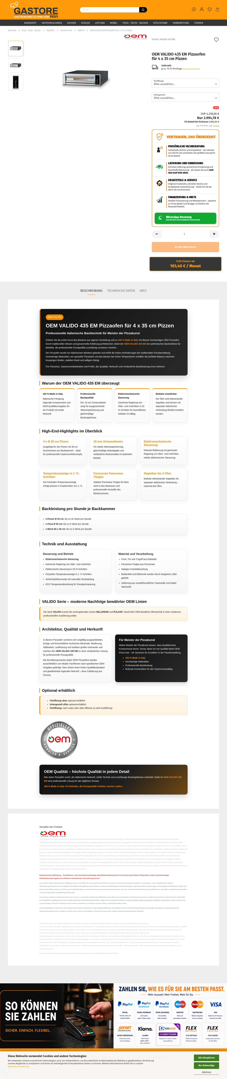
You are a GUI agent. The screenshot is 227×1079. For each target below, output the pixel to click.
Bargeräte (30, 22)
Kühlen (85, 22)
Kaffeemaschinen (52, 22)
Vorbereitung (181, 22)
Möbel (113, 22)
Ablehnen (206, 1072)
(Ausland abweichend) (191, 69)
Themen (198, 22)
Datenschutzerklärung (18, 1066)
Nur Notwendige (206, 1065)
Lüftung (100, 22)
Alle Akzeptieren (206, 1057)
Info (143, 291)
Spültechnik (160, 22)
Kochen (71, 22)
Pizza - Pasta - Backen (135, 22)
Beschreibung (91, 291)
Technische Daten (121, 291)
